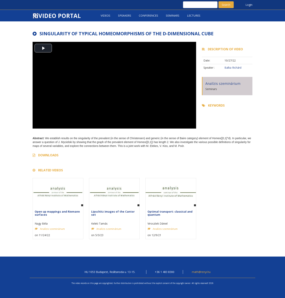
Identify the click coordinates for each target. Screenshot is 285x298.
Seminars (172, 15)
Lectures (193, 15)
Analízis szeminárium (222, 83)
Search (226, 5)
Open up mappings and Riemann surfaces (57, 213)
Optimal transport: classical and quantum (170, 213)
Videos (105, 15)
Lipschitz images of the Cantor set (113, 213)
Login (248, 5)
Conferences (148, 15)
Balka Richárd (232, 67)
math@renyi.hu (201, 272)
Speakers (124, 15)
